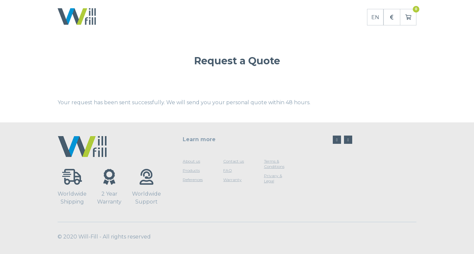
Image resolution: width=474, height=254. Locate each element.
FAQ (227, 170)
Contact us (233, 161)
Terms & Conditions (274, 164)
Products (191, 170)
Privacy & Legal (273, 178)
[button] (391, 17)
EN (375, 17)
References (193, 179)
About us (191, 161)
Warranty (232, 179)
